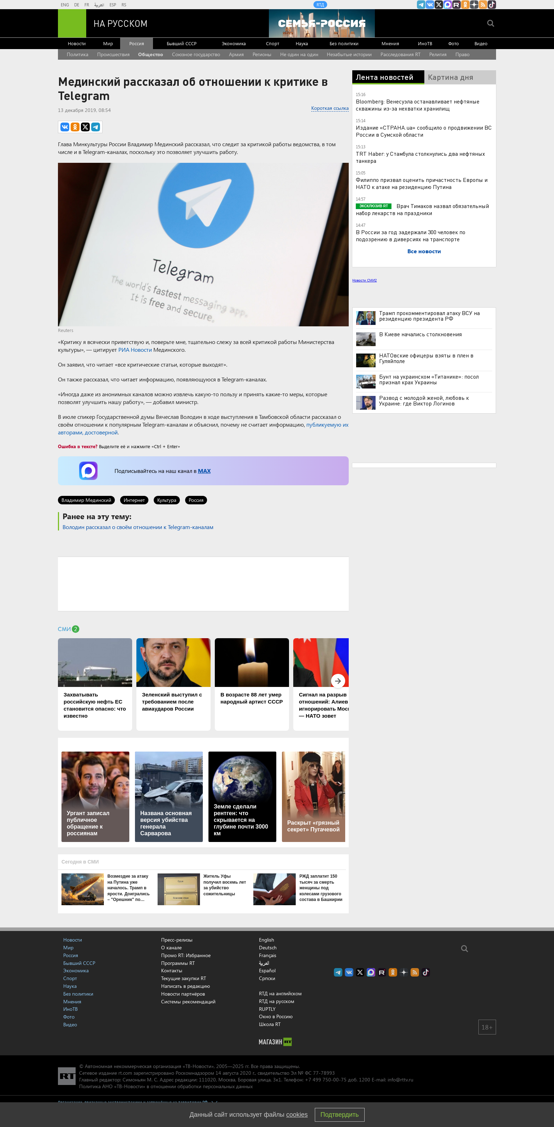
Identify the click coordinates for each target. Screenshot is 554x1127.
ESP (113, 4)
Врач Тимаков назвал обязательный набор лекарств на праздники (422, 209)
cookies (297, 1114)
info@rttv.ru (400, 1079)
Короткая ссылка (330, 108)
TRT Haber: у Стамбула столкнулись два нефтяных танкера (420, 157)
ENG (65, 4)
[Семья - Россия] (322, 23)
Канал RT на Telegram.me (421, 4)
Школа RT (270, 1024)
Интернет (134, 500)
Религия (438, 54)
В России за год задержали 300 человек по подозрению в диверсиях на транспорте (410, 235)
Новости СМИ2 (364, 280)
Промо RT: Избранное (186, 955)
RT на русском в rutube (456, 4)
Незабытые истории (349, 54)
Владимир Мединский (86, 500)
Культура (166, 500)
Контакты (171, 970)
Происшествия (113, 54)
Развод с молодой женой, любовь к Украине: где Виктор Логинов (424, 400)
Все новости (424, 251)
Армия (236, 54)
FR (86, 4)
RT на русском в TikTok (492, 4)
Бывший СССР (181, 43)
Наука (302, 43)
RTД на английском (280, 993)
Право (462, 54)
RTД (320, 4)
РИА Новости (135, 349)
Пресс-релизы (177, 939)
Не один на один (299, 54)
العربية (99, 4)
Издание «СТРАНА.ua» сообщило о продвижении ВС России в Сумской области (424, 131)
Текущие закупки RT (183, 978)
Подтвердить (339, 1114)
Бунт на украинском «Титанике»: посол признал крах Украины (429, 379)
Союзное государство (196, 54)
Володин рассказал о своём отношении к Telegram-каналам (138, 526)
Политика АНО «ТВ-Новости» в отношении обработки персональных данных (166, 1086)
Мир (108, 43)
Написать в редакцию (185, 986)
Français (267, 955)
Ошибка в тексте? (78, 446)
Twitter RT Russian (439, 4)
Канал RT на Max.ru (447, 4)
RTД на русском (276, 1001)
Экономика (234, 43)
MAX (204, 470)
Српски (267, 978)
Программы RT (178, 963)
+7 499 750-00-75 (326, 1079)
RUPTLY (267, 1009)
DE (76, 4)
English (266, 940)
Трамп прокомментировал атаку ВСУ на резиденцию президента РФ (429, 315)
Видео (481, 43)
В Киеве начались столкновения (420, 334)
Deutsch (268, 947)
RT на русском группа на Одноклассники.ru (465, 4)
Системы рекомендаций (188, 1001)
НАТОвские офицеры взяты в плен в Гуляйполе (426, 358)
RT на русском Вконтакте (430, 4)
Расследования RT (400, 54)
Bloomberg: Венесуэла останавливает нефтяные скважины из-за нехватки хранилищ (417, 104)
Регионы (262, 54)
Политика (77, 54)
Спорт (272, 43)
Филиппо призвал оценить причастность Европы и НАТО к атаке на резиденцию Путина (422, 183)
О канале (171, 947)
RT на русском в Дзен (474, 4)
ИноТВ (425, 43)
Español (267, 970)
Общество (150, 54)
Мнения (390, 43)
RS (124, 4)
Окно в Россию (276, 1016)
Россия (136, 43)
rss (483, 4)
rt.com (125, 1072)
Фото (453, 43)
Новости (77, 43)
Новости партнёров (183, 993)
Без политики (344, 43)
